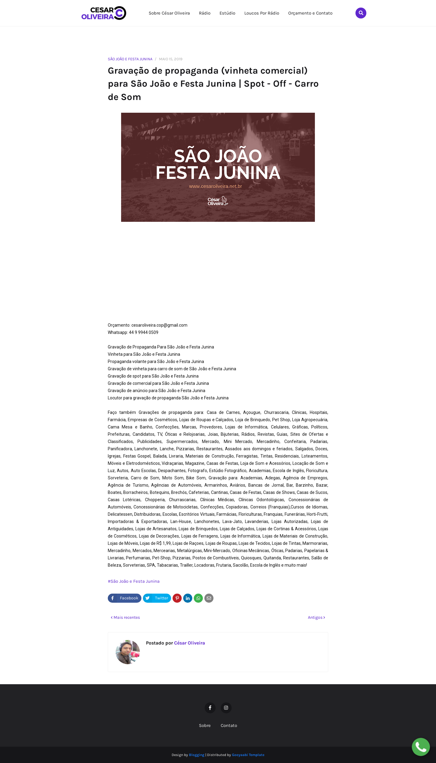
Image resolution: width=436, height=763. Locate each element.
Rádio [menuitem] (204, 13)
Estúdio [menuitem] (227, 13)
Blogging (196, 755)
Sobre (205, 725)
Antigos (315, 617)
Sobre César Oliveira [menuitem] (169, 13)
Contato (229, 725)
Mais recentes (127, 617)
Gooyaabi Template (248, 755)
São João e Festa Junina (130, 59)
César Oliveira (189, 643)
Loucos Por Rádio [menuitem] (261, 13)
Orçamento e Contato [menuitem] (310, 13)
